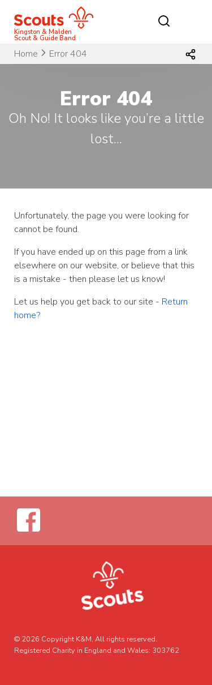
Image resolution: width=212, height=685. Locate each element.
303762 (165, 650)
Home (26, 54)
